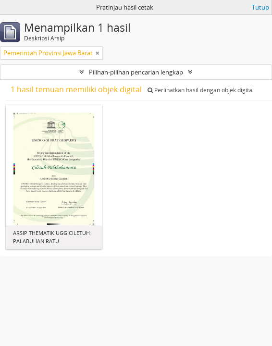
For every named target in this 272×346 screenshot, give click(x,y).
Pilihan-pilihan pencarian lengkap (136, 72)
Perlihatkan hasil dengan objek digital (201, 90)
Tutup (260, 7)
